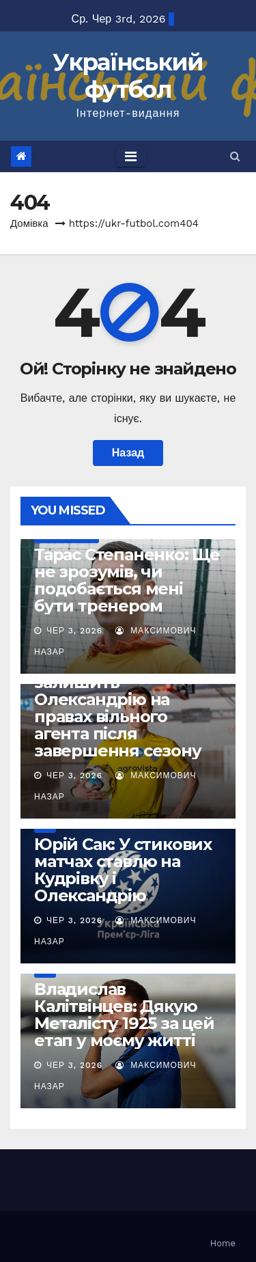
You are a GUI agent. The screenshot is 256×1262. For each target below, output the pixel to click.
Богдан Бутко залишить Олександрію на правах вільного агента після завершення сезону (117, 707)
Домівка (29, 223)
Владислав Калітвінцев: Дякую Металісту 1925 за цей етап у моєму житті (124, 1014)
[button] (235, 156)
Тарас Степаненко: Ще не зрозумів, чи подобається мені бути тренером (127, 580)
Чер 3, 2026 (74, 630)
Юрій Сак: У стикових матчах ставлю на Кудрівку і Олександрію (123, 869)
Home (223, 1243)
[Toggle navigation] (130, 156)
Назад (128, 452)
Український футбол (128, 76)
